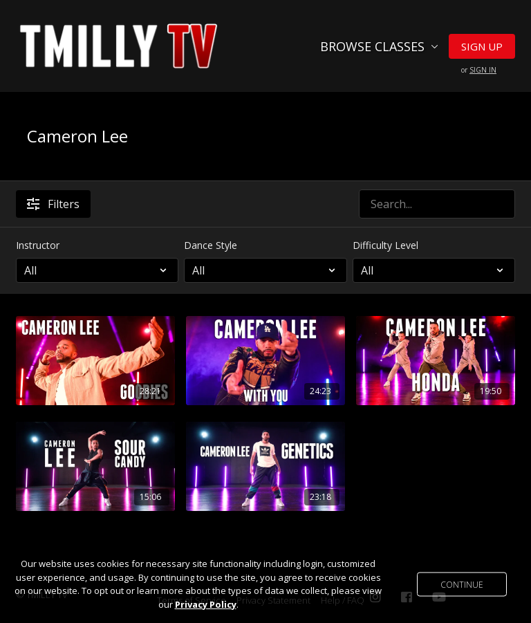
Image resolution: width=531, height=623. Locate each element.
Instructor (37, 245)
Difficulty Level (385, 245)
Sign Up (482, 46)
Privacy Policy (205, 604)
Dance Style (210, 245)
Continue (461, 585)
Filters (53, 204)
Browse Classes (379, 46)
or (478, 70)
